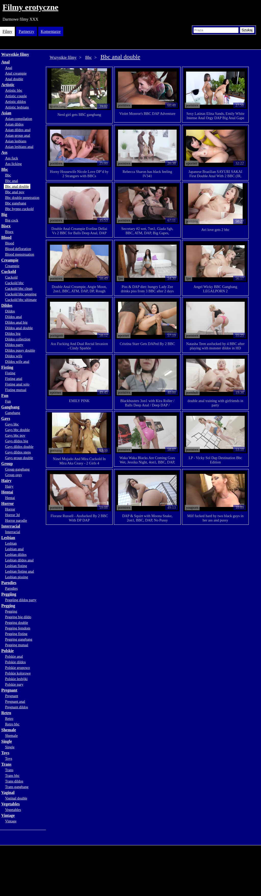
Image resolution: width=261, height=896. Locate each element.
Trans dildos (14, 781)
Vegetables (10, 804)
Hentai (7, 492)
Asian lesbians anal (19, 147)
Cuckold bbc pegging (20, 294)
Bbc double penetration (22, 198)
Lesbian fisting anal (19, 571)
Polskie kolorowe (18, 673)
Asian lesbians (16, 141)
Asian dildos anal (18, 130)
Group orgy (13, 475)
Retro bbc (12, 724)
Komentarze (51, 31)
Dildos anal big (16, 322)
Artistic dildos (15, 102)
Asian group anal (17, 135)
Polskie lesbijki (16, 679)
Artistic (8, 84)
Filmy (7, 31)
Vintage (8, 815)
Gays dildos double (19, 447)
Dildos (6, 305)
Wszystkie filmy (15, 54)
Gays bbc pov (15, 435)
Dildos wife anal (17, 362)
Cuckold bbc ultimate (21, 300)
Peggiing (8, 594)
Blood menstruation (19, 254)
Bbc (4, 169)
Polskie (7, 651)
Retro (6, 713)
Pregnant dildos (16, 707)
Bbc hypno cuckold (19, 209)
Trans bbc (12, 776)
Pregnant (9, 690)
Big (4, 214)
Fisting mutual (16, 390)
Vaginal (8, 792)
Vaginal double (16, 798)
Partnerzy (26, 31)
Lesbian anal (14, 549)
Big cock (11, 220)
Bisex (5, 226)
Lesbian (8, 537)
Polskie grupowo (17, 668)
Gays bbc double (17, 430)
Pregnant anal (15, 701)
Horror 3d (12, 515)
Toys (5, 753)
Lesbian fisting (16, 566)
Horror (7, 503)
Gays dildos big (16, 441)
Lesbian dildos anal (19, 560)
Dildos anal (13, 317)
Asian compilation (18, 119)
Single (6, 741)
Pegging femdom (17, 628)
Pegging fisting (16, 634)
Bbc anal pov (14, 192)
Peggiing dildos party (20, 600)
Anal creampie (16, 73)
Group (7, 463)
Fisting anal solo (17, 384)
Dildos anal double (19, 328)
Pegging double (16, 623)
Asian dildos (14, 124)
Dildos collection (17, 339)
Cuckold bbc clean (18, 288)
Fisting (7, 367)
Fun (4, 395)
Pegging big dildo (18, 617)
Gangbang (10, 407)
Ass (4, 152)
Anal (5, 62)
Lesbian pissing (16, 577)
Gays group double (19, 458)
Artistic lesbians (17, 107)
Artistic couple (16, 96)
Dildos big (12, 334)
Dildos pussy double (20, 350)
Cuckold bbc (14, 283)
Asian (6, 113)
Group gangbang (17, 469)
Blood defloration (18, 249)
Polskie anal (14, 656)
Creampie (9, 260)
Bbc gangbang (15, 203)
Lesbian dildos (16, 555)
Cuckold (8, 271)
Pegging (8, 605)
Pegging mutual (16, 645)
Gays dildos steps (18, 452)
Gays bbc (12, 424)
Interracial (10, 526)
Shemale (8, 730)
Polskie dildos (15, 662)
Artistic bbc (13, 90)
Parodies (8, 583)
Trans (6, 764)
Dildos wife (13, 356)
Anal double (14, 79)
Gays (5, 418)
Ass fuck (11, 158)
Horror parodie (16, 520)
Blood (6, 237)
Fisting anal (13, 379)
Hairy (6, 480)
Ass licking (13, 164)
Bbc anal (11, 181)
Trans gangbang (17, 787)
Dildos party (14, 345)
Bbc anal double (17, 186)
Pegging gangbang (18, 639)
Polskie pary (14, 684)
